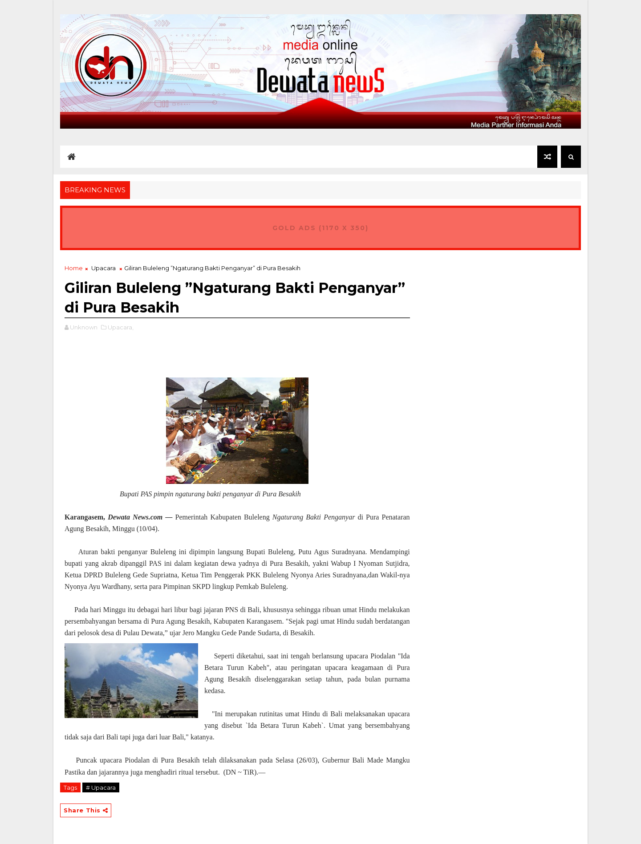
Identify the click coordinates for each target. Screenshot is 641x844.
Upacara (103, 268)
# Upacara (101, 787)
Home (74, 268)
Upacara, (121, 327)
